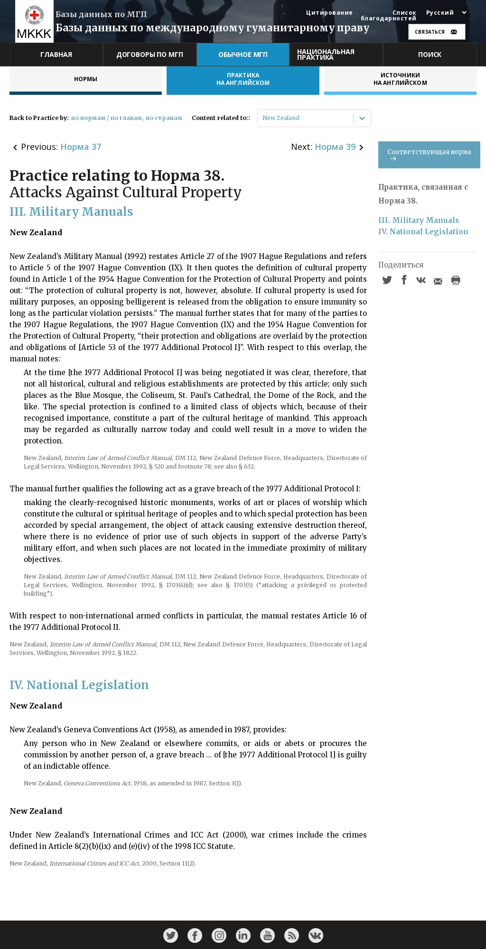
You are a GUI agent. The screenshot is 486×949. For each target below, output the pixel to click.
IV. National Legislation (423, 231)
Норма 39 (335, 146)
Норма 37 (80, 146)
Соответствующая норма (429, 154)
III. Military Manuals (418, 220)
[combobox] (263, 118)
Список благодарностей (389, 15)
